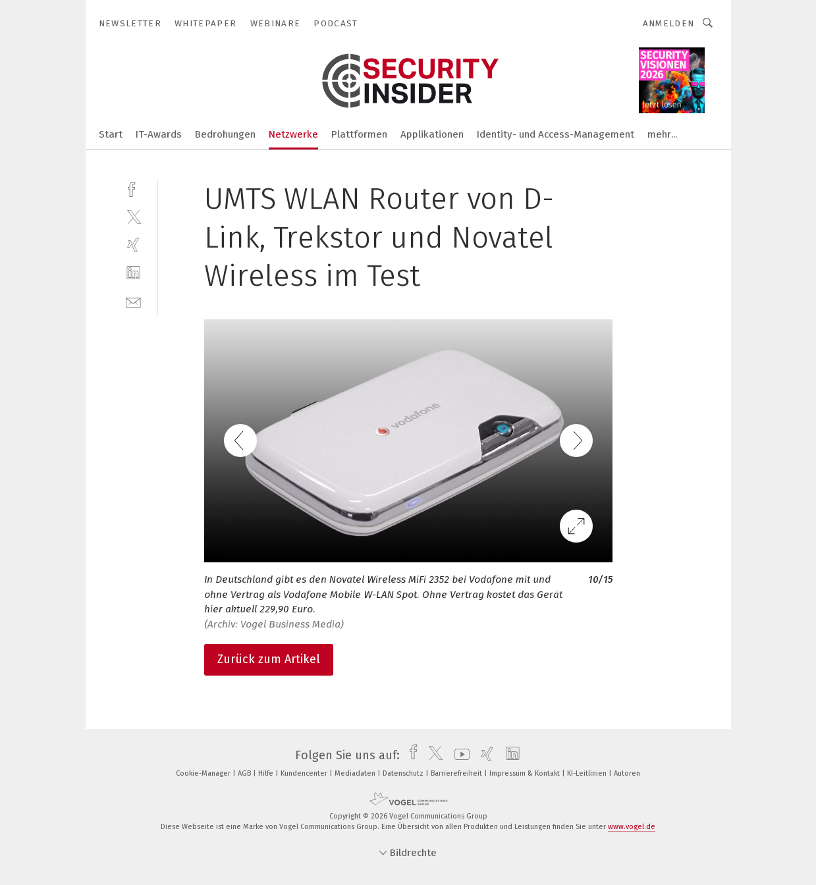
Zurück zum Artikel (268, 659)
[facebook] (133, 188)
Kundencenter (305, 773)
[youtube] (459, 755)
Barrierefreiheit (457, 773)
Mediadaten (356, 773)
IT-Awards (159, 134)
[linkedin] (133, 273)
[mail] (133, 301)
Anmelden (669, 23)
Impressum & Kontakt (525, 773)
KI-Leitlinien (588, 773)
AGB (245, 773)
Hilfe (266, 773)
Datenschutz (404, 773)
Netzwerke (293, 134)
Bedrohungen (225, 134)
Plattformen (359, 134)
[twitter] (133, 216)
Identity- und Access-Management (555, 134)
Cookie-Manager (204, 773)
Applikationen (432, 134)
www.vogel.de (631, 826)
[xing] (133, 244)
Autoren (627, 773)
